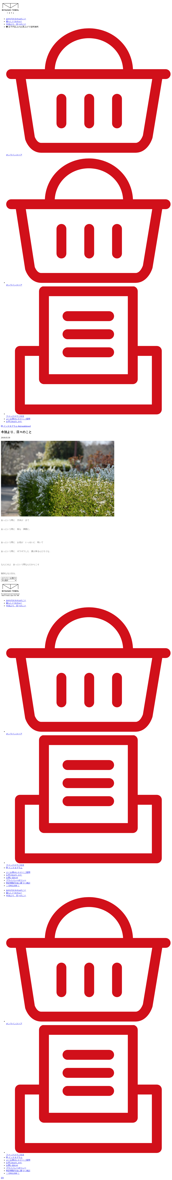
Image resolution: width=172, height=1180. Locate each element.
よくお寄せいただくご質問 (18, 419)
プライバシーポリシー (16, 880)
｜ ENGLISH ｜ (13, 886)
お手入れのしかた (14, 421)
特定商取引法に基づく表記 (18, 883)
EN (2, 1178)
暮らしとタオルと (14, 21)
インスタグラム (16, 426)
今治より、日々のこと (16, 24)
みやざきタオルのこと (16, 19)
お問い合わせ (12, 878)
